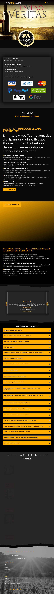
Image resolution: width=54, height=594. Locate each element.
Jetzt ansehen (12, 205)
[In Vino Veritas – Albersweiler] (10, 494)
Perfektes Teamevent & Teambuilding (13, 583)
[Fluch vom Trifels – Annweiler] (10, 470)
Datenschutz (8, 570)
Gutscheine (7, 581)
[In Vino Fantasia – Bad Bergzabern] (10, 519)
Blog (6, 564)
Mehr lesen (27, 307)
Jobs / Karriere (8, 578)
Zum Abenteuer (10, 485)
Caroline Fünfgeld (27, 311)
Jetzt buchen (9, 189)
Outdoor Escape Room (10, 585)
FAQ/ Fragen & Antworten (10, 580)
